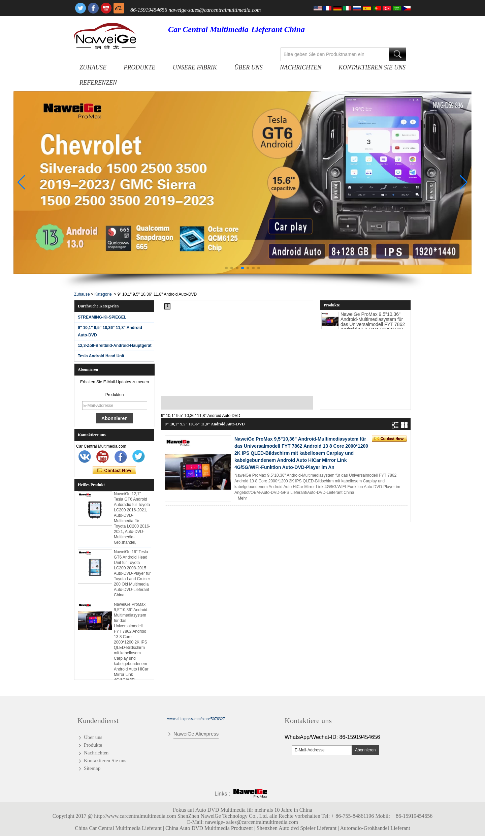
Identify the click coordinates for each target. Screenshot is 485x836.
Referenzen (98, 82)
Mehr (242, 498)
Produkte (139, 67)
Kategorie (102, 294)
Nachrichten (300, 67)
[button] (226, 268)
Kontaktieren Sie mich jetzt (114, 470)
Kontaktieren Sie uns (372, 67)
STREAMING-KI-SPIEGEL (102, 317)
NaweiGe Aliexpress (196, 734)
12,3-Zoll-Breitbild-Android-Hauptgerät (115, 345)
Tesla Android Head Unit (101, 356)
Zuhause (92, 67)
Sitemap (92, 768)
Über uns (248, 67)
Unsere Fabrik (195, 67)
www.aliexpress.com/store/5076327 (196, 718)
